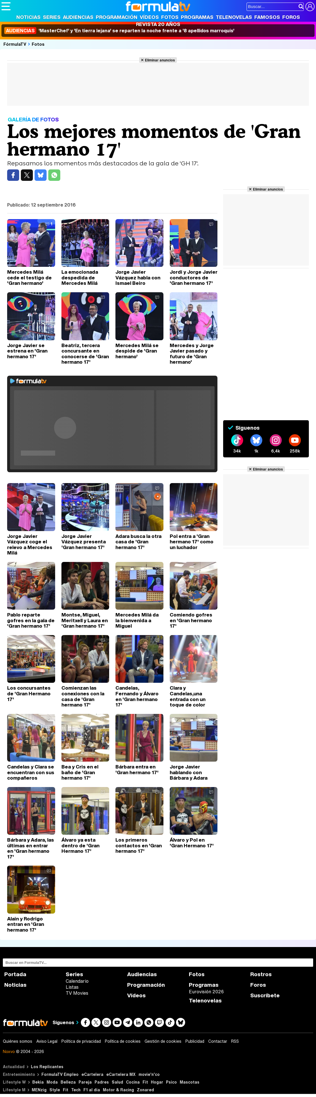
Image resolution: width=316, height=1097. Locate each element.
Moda (52, 1082)
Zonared (145, 1090)
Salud (117, 1082)
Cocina (133, 1082)
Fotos (170, 17)
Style (54, 1090)
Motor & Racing (118, 1090)
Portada (15, 974)
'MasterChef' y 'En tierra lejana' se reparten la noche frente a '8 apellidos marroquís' (119, 30)
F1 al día (91, 1090)
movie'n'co (149, 1074)
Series (52, 17)
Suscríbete (265, 995)
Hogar (157, 1082)
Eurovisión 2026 (206, 991)
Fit (145, 1082)
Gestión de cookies (163, 1041)
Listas (72, 987)
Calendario (77, 981)
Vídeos (149, 17)
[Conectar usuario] (310, 6)
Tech (76, 1090)
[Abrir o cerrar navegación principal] (6, 6)
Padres (102, 1082)
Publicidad (194, 1041)
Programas (197, 17)
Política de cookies (123, 1041)
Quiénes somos (17, 1041)
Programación (116, 17)
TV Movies (77, 993)
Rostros (261, 974)
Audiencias (78, 17)
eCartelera (92, 1074)
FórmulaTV (14, 44)
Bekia (38, 1082)
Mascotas (189, 1082)
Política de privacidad (81, 1041)
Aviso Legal (46, 1041)
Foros (291, 17)
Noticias (28, 17)
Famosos (267, 17)
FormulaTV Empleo (60, 1074)
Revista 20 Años (158, 24)
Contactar (217, 1041)
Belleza (68, 1082)
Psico (171, 1082)
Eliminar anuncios (160, 60)
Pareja (85, 1082)
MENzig (39, 1090)
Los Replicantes (47, 1067)
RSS (235, 1041)
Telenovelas (234, 17)
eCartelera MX (121, 1074)
